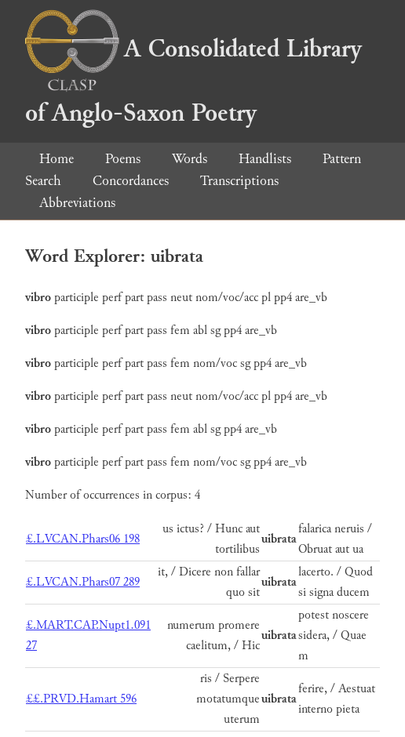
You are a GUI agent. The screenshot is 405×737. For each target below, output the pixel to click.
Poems (122, 159)
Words (189, 159)
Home (56, 159)
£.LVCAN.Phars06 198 (83, 539)
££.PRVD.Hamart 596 (81, 699)
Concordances (131, 181)
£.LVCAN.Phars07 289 (83, 582)
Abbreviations (77, 202)
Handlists (265, 159)
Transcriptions (239, 181)
